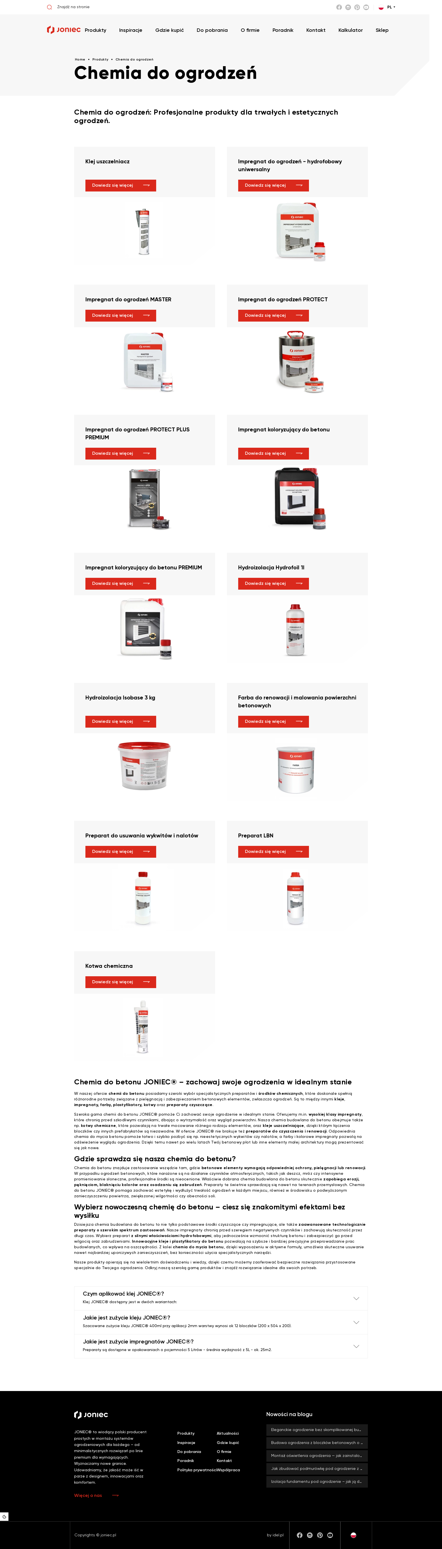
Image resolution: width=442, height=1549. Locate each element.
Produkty (186, 1434)
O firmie (224, 1452)
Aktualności (228, 1434)
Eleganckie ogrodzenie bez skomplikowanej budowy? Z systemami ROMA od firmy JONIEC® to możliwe (319, 1430)
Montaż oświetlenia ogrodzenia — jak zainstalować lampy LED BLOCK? (319, 1456)
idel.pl (278, 1535)
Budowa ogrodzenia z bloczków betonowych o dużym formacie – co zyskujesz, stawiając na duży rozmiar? (319, 1443)
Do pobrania (189, 1452)
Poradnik (185, 1461)
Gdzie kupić (228, 1443)
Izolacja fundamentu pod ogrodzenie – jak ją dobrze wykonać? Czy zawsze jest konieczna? (319, 1482)
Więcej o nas (88, 1496)
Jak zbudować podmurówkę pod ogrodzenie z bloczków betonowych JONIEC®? (319, 1469)
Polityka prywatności (197, 1470)
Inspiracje (186, 1443)
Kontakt (224, 1461)
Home (80, 59)
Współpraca (228, 1470)
